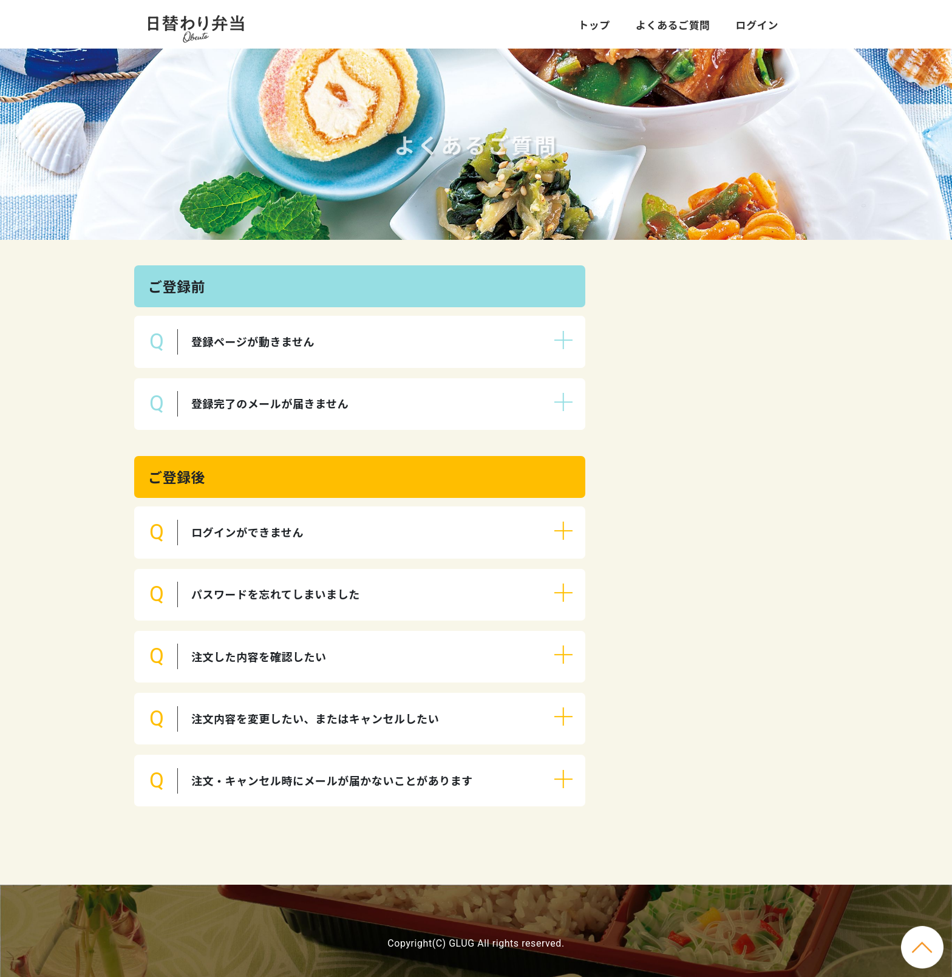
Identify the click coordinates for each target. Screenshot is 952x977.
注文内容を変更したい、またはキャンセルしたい (315, 718)
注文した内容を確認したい (259, 656)
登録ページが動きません (252, 341)
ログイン (757, 24)
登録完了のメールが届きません (269, 403)
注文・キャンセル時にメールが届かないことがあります (332, 780)
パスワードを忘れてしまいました (275, 594)
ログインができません (247, 532)
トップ (594, 24)
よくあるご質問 (673, 24)
